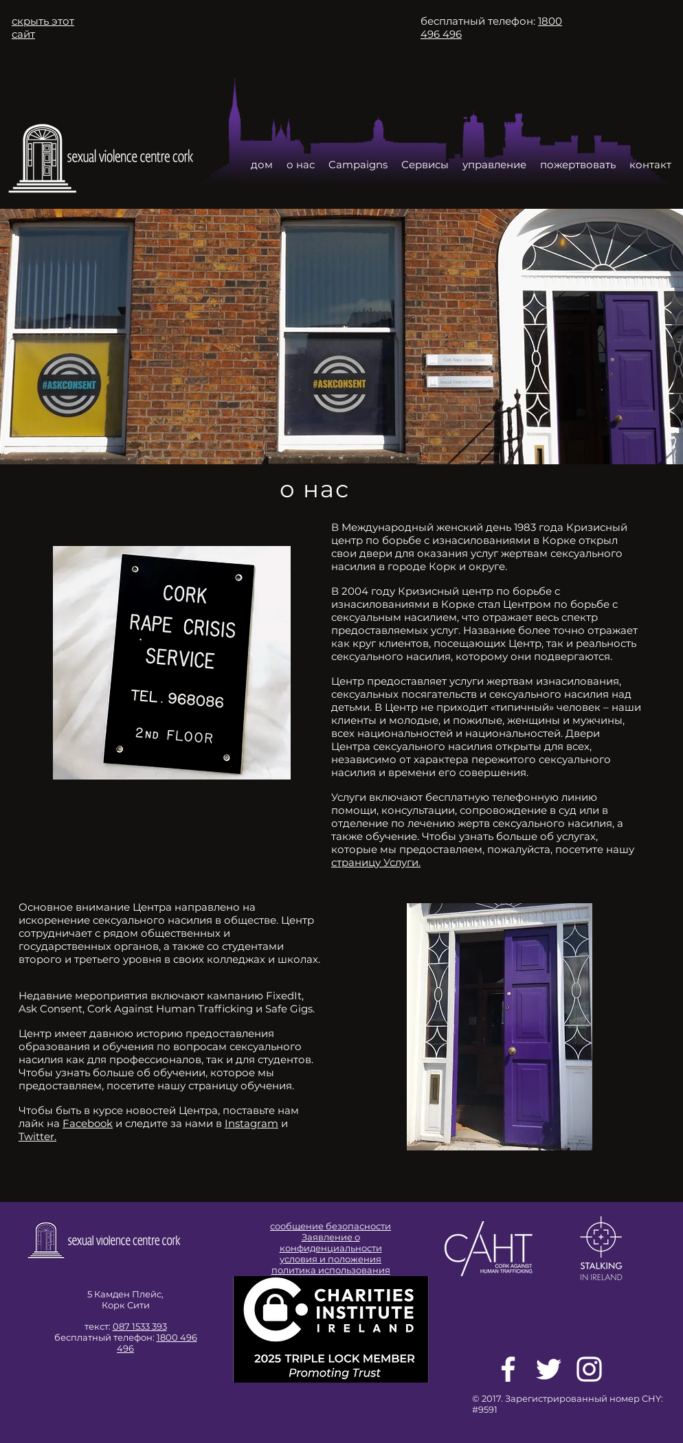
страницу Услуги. (376, 862)
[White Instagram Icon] (589, 1369)
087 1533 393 (140, 1326)
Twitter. (37, 1136)
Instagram (251, 1123)
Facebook (88, 1123)
